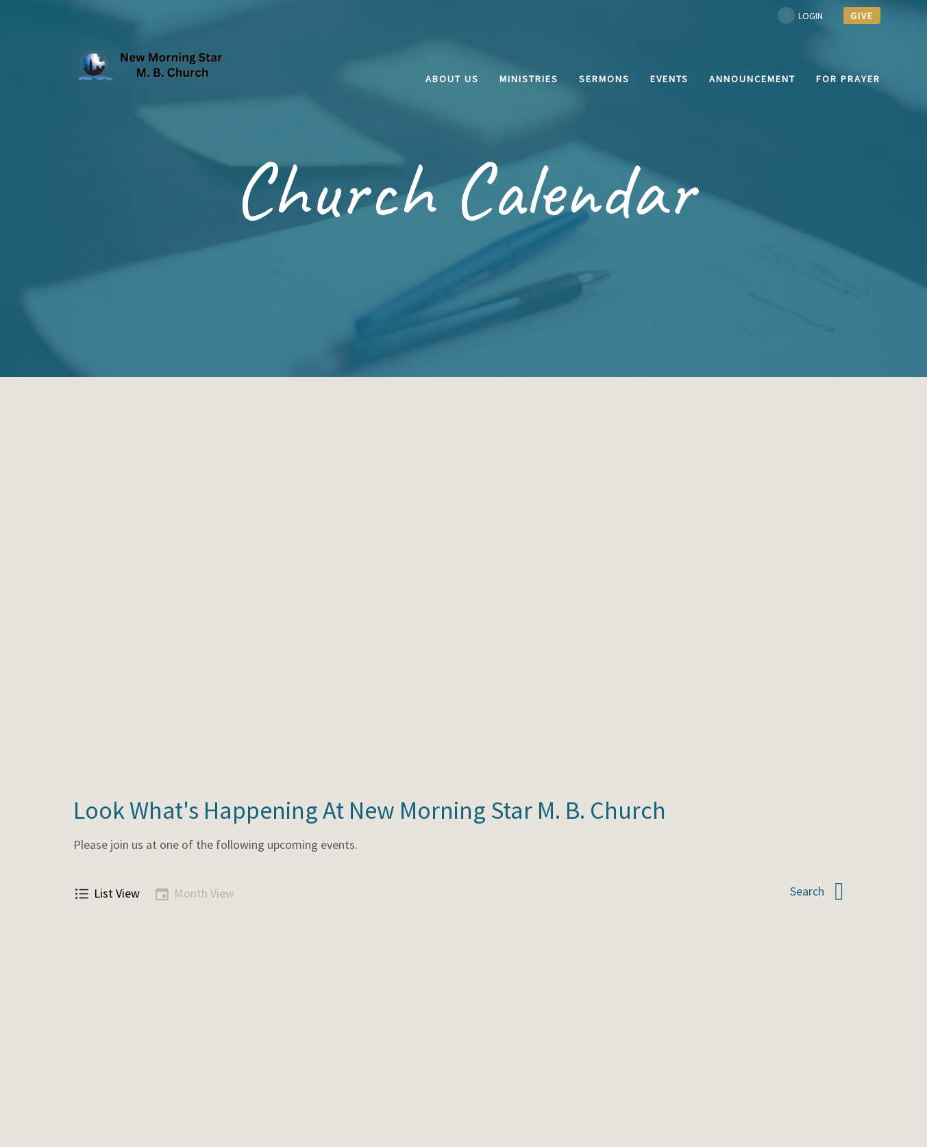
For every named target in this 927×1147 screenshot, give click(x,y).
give (862, 16)
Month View (193, 893)
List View (106, 893)
